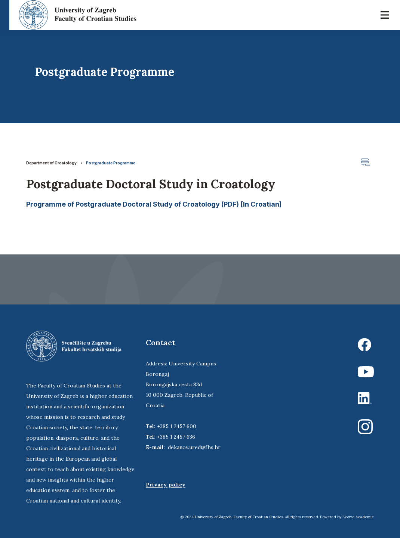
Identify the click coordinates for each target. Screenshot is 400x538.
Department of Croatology (51, 163)
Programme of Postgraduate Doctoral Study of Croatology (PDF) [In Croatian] (153, 204)
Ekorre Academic (358, 516)
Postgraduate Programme (110, 163)
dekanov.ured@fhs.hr (194, 447)
